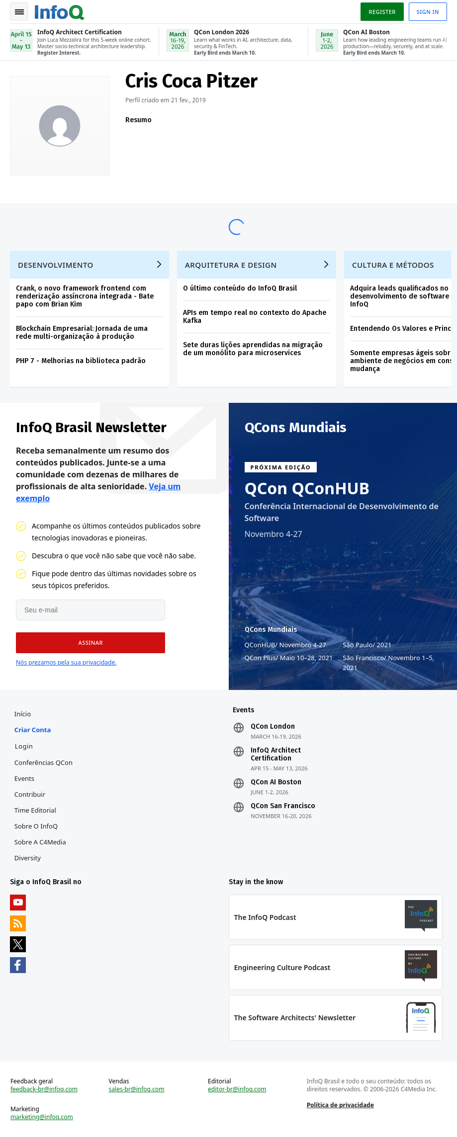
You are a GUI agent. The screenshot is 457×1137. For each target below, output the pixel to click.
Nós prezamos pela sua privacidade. (66, 662)
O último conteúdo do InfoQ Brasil (240, 288)
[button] (90, 642)
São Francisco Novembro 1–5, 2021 (388, 662)
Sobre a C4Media (40, 841)
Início (22, 713)
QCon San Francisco (283, 806)
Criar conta (32, 729)
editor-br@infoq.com (237, 1089)
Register (381, 11)
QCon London (273, 727)
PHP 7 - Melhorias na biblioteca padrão (81, 361)
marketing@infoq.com (41, 1117)
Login (24, 746)
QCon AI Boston (276, 782)
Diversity (27, 857)
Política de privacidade (340, 1105)
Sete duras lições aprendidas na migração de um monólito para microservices (253, 349)
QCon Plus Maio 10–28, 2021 (289, 658)
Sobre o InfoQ (36, 826)
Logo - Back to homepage (60, 11)
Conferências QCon (43, 762)
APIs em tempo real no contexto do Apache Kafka (254, 316)
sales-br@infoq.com (137, 1089)
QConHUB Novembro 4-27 (286, 645)
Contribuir (29, 794)
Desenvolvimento (55, 265)
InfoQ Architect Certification (276, 754)
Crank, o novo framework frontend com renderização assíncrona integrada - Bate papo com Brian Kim (85, 296)
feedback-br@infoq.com (44, 1089)
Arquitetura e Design (231, 265)
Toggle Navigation (19, 11)
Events (24, 778)
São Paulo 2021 (367, 645)
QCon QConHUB (307, 488)
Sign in (428, 11)
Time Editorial (35, 810)
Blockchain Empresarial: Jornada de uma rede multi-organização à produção (82, 332)
